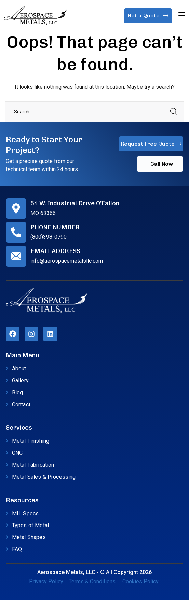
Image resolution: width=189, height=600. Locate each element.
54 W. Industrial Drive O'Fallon (74, 203)
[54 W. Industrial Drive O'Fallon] (16, 208)
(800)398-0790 (48, 237)
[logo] (35, 15)
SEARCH (173, 112)
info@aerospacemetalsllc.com (66, 261)
